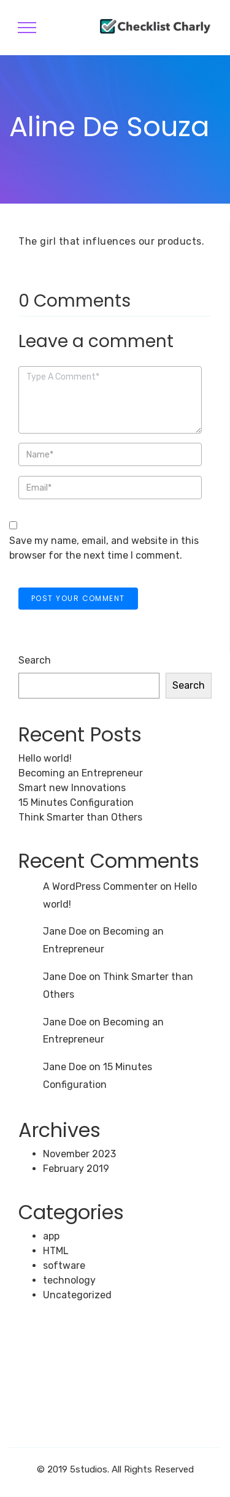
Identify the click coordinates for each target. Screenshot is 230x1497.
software (64, 1265)
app (51, 1236)
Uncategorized (77, 1295)
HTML (56, 1251)
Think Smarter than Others (80, 817)
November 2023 (79, 1154)
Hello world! (45, 758)
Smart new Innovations (72, 788)
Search (34, 660)
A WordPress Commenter (100, 886)
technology (69, 1280)
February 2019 (76, 1168)
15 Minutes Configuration (76, 802)
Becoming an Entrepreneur (80, 773)
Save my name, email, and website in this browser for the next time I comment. (104, 548)
